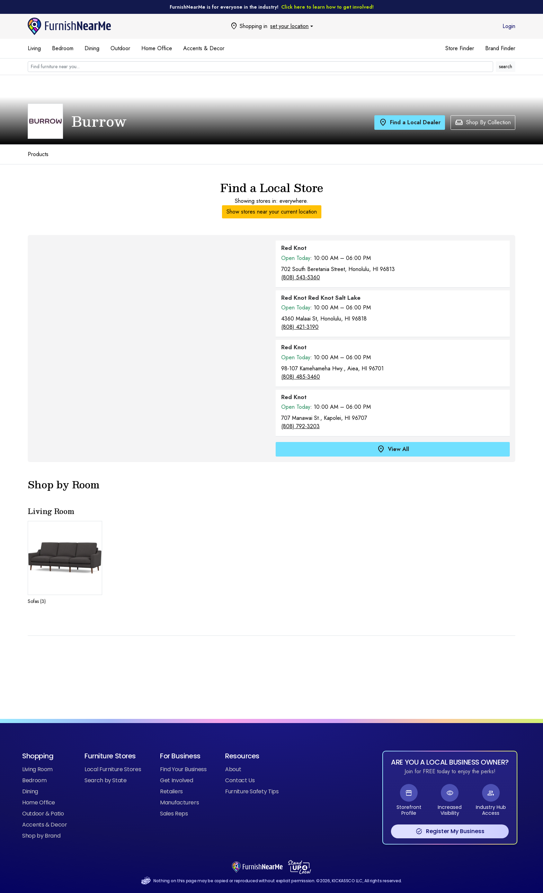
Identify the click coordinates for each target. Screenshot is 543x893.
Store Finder (459, 48)
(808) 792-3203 (300, 426)
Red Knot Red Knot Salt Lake (320, 297)
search (505, 66)
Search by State (105, 780)
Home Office (156, 48)
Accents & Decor (203, 48)
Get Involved (176, 780)
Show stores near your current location (271, 212)
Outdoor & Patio (43, 814)
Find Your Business (183, 769)
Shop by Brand (41, 836)
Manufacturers (179, 802)
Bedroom (62, 48)
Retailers (171, 791)
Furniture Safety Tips (252, 791)
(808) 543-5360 (300, 277)
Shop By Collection (483, 122)
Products (38, 154)
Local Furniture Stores (112, 769)
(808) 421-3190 (300, 327)
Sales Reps (174, 814)
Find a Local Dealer (409, 122)
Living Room (37, 769)
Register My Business (450, 831)
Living (34, 48)
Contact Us (240, 780)
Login (508, 26)
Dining (91, 48)
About (233, 769)
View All (393, 449)
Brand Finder (500, 48)
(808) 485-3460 (300, 377)
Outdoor (120, 48)
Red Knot (293, 247)
